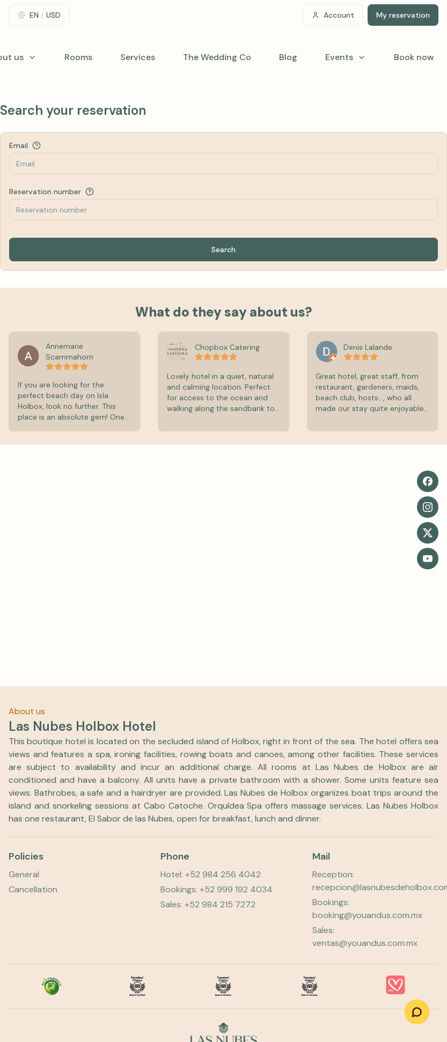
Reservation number (45, 191)
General (24, 874)
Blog (288, 57)
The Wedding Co (217, 57)
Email (18, 145)
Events (345, 57)
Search (223, 249)
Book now (414, 57)
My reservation (403, 15)
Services (137, 57)
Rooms (78, 57)
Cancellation (33, 889)
